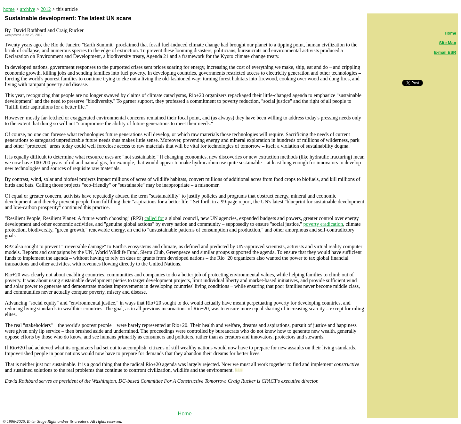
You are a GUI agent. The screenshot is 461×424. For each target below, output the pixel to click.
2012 (46, 9)
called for (154, 218)
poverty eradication (323, 224)
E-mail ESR (445, 52)
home (9, 9)
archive (27, 9)
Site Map (447, 42)
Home (185, 413)
